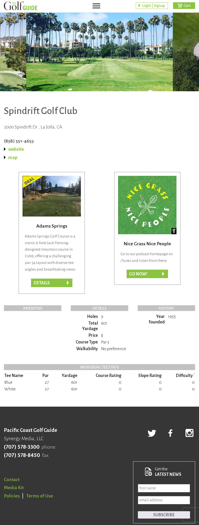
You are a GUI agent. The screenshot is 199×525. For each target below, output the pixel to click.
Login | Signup (153, 6)
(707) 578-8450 (22, 455)
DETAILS (42, 283)
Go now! (138, 274)
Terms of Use (39, 495)
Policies (12, 495)
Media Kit (14, 487)
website (16, 149)
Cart (187, 6)
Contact (12, 479)
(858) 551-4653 (19, 140)
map (12, 157)
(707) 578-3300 (22, 447)
